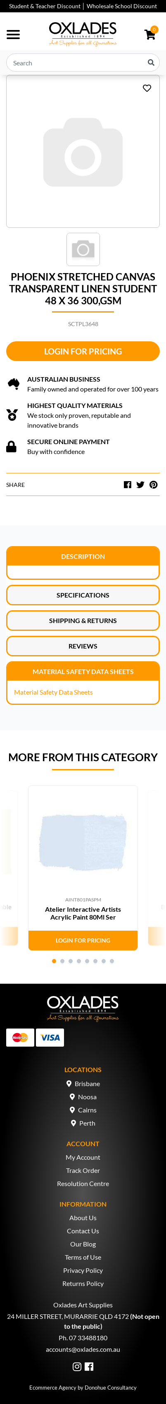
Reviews (83, 646)
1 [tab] (54, 961)
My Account (83, 1157)
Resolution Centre (83, 1183)
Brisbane (87, 1083)
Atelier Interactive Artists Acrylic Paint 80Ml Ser (83, 913)
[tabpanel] (83, 868)
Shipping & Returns (83, 620)
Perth (87, 1123)
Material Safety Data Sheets (83, 671)
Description (83, 556)
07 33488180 (88, 1337)
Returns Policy (83, 1283)
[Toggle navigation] (13, 34)
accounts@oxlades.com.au (83, 1349)
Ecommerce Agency (52, 1387)
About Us (83, 1217)
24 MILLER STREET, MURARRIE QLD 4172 (68, 1316)
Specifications (83, 595)
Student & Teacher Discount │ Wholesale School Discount (83, 5)
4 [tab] (79, 961)
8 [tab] (112, 961)
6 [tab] (95, 961)
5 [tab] (87, 961)
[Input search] (83, 62)
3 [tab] (71, 961)
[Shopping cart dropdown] (150, 34)
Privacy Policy (83, 1270)
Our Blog (83, 1244)
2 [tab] (62, 961)
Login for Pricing (83, 351)
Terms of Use (83, 1257)
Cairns (87, 1110)
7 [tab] (104, 961)
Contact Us (83, 1231)
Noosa (87, 1096)
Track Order (83, 1170)
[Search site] (151, 62)
